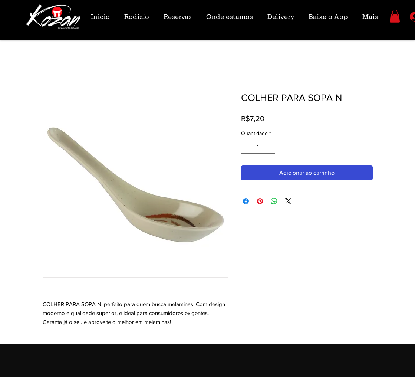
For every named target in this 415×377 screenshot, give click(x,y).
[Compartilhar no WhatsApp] (274, 201)
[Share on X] (288, 201)
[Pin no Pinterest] (260, 201)
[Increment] (269, 146)
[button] (394, 16)
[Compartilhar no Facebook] (245, 201)
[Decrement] (246, 146)
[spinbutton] (258, 146)
